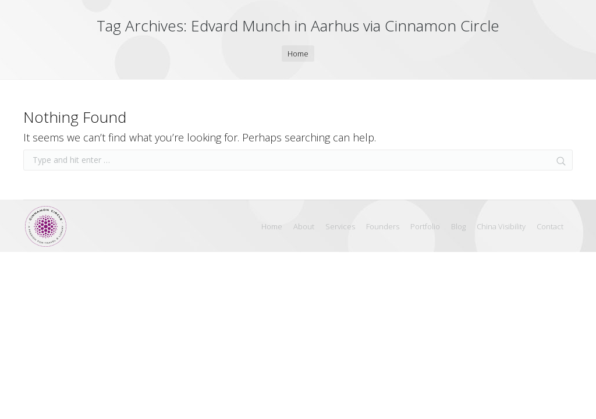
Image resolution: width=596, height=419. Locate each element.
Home (298, 53)
